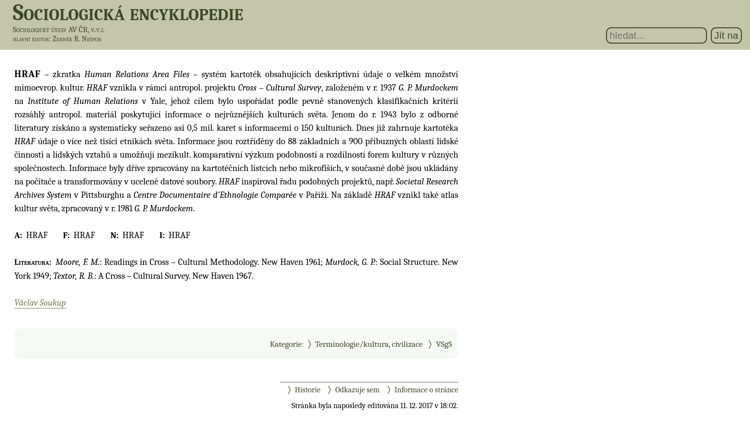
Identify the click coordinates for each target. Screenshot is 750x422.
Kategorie (286, 344)
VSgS (444, 344)
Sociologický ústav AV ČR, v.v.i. (59, 29)
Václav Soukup (40, 302)
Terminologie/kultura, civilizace (369, 344)
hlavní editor (31, 38)
